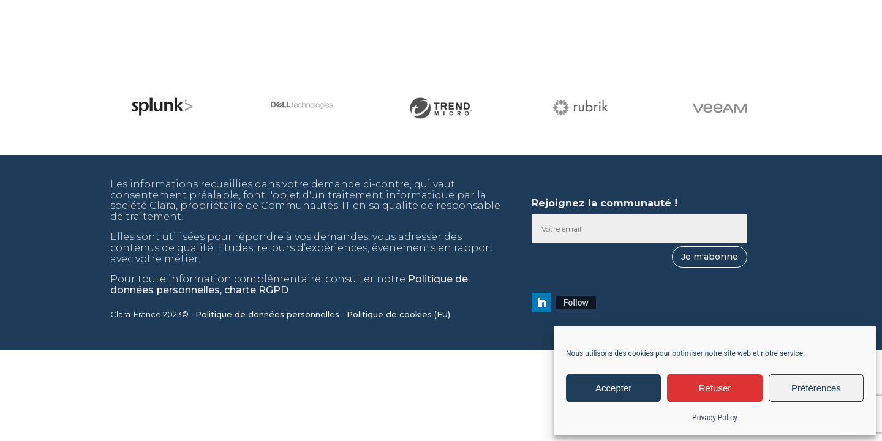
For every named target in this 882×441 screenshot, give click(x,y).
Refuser (715, 388)
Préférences (816, 388)
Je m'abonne (709, 256)
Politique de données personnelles (268, 314)
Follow (576, 302)
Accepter (613, 388)
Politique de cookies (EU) (400, 314)
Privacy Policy (714, 417)
